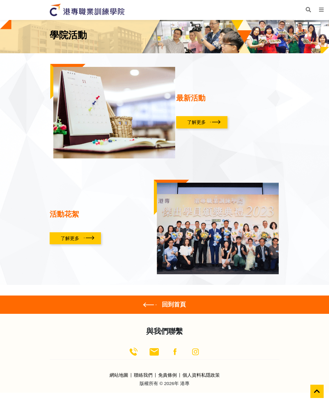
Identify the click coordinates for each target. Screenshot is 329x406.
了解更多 (196, 122)
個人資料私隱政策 (201, 375)
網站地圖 (119, 375)
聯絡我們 (143, 375)
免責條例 (167, 375)
